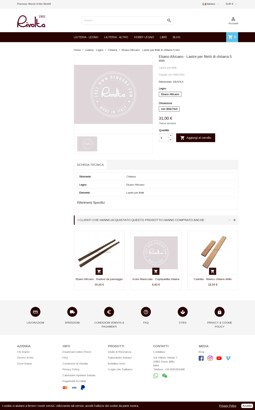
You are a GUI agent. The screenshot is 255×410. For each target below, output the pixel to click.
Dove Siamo (24, 363)
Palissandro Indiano (120, 357)
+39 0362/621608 (175, 369)
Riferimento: (165, 81)
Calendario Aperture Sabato (79, 375)
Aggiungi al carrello (195, 138)
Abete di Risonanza (119, 351)
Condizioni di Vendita (75, 363)
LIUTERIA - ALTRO (116, 37)
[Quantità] (163, 137)
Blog (201, 351)
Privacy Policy (71, 369)
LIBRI (163, 37)
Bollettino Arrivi (116, 363)
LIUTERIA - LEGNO (86, 37)
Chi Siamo (23, 351)
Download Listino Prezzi (77, 351)
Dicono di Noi (25, 357)
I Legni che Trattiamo (120, 369)
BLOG (176, 37)
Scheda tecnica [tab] (90, 164)
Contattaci (159, 351)
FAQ (65, 357)
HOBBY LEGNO (144, 37)
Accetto (247, 405)
